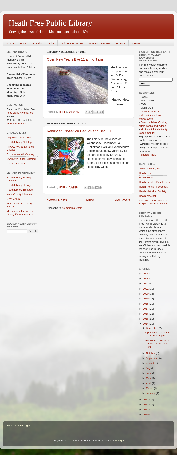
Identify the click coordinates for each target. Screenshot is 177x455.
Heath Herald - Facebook (153, 186)
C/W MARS (13, 198)
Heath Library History (19, 185)
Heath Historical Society (152, 191)
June (149, 373)
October (151, 353)
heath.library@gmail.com (21, 112)
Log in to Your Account (19, 137)
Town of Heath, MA (150, 168)
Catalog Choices (16, 163)
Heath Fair (145, 173)
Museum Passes (99, 43)
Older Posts (121, 200)
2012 (146, 404)
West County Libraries (19, 194)
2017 (146, 308)
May (148, 378)
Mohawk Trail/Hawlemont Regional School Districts (153, 202)
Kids (52, 43)
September (152, 358)
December (152, 328)
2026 (146, 273)
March (150, 388)
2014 (146, 323)
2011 (146, 409)
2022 (146, 283)
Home (10, 43)
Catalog (38, 43)
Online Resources (72, 43)
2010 (146, 414)
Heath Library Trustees (20, 189)
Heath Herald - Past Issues (154, 182)
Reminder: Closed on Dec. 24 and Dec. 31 (79, 131)
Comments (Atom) (72, 207)
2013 (146, 399)
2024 (146, 278)
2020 (146, 293)
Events (136, 43)
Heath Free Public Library (50, 23)
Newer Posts (57, 200)
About (23, 43)
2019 (146, 298)
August (150, 363)
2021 (146, 288)
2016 (146, 313)
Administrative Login (18, 425)
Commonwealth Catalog (20, 154)
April (149, 383)
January (151, 393)
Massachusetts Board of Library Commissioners (20, 213)
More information (16, 123)
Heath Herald (146, 177)
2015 (146, 318)
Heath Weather (147, 195)
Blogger (119, 440)
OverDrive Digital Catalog (21, 158)
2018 (146, 303)
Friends (121, 43)
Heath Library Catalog (19, 142)
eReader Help (148, 154)
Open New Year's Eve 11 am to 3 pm (75, 59)
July (148, 368)
